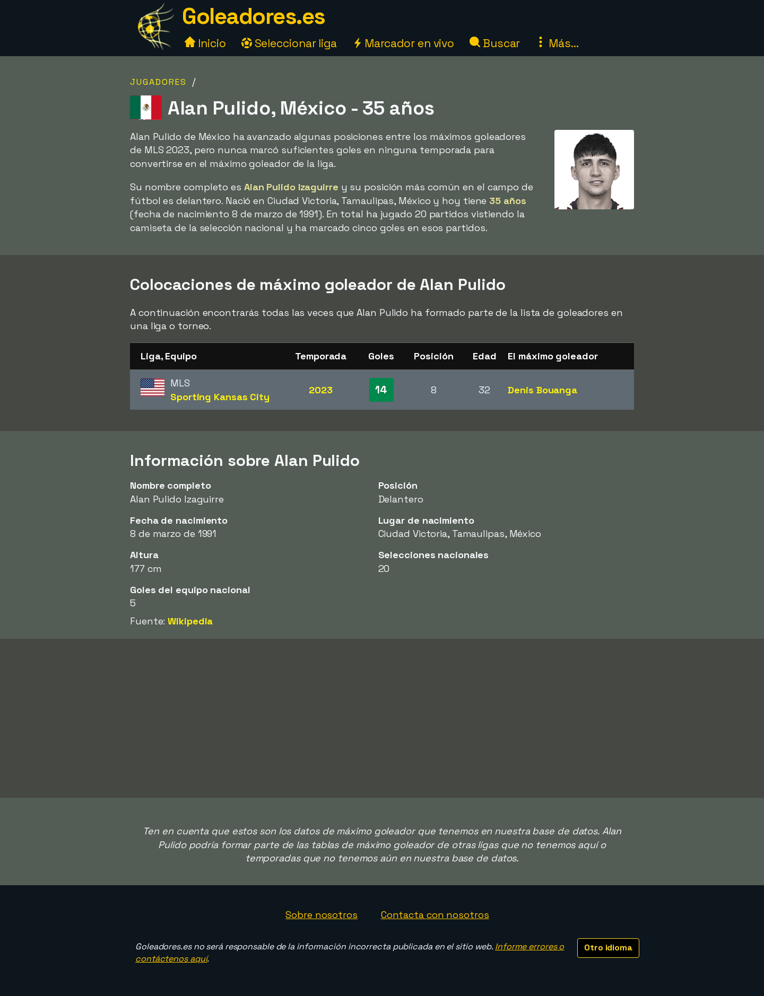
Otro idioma (608, 947)
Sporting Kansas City (220, 397)
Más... (556, 43)
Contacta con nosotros (435, 915)
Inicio (205, 43)
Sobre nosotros (321, 915)
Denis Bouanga (542, 390)
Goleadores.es (253, 16)
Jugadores (158, 81)
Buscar (495, 43)
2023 (321, 390)
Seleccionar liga (289, 43)
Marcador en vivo (403, 43)
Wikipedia (190, 621)
